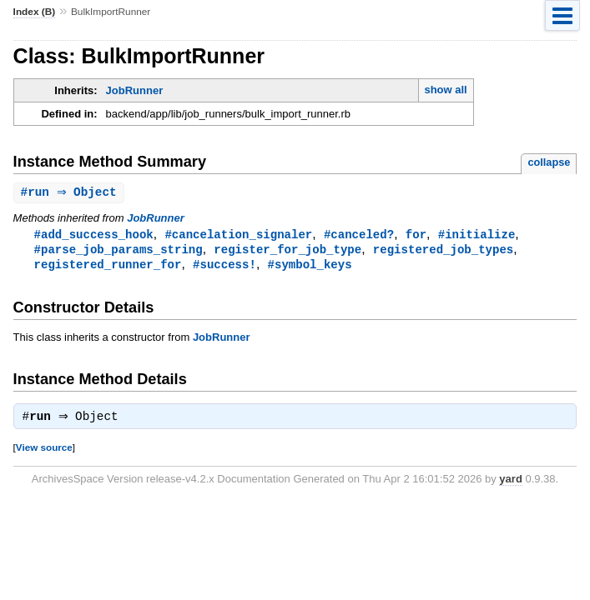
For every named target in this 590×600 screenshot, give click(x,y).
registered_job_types (443, 251)
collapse (548, 162)
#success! (224, 267)
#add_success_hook (94, 235)
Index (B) (34, 12)
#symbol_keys (310, 267)
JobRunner (135, 90)
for (416, 235)
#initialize (477, 235)
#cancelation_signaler (238, 235)
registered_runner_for (108, 267)
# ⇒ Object (71, 193)
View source (44, 452)
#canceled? (359, 235)
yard (510, 484)
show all (445, 89)
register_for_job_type (287, 251)
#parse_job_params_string (118, 251)
